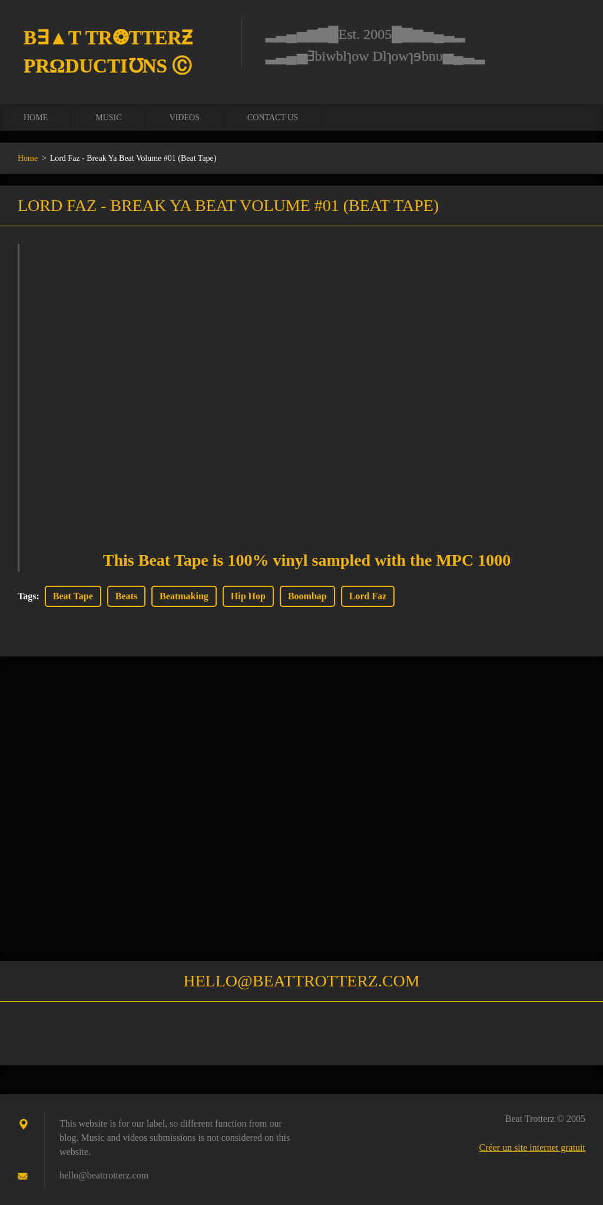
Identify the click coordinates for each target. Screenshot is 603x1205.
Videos (185, 117)
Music (108, 117)
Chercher (572, 34)
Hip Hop (248, 596)
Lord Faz (368, 596)
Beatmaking (184, 596)
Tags (27, 596)
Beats (126, 596)
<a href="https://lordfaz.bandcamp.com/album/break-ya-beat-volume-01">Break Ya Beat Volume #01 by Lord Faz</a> (307, 382)
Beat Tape (73, 596)
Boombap (307, 596)
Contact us (272, 117)
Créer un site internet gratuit (532, 1148)
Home (36, 117)
